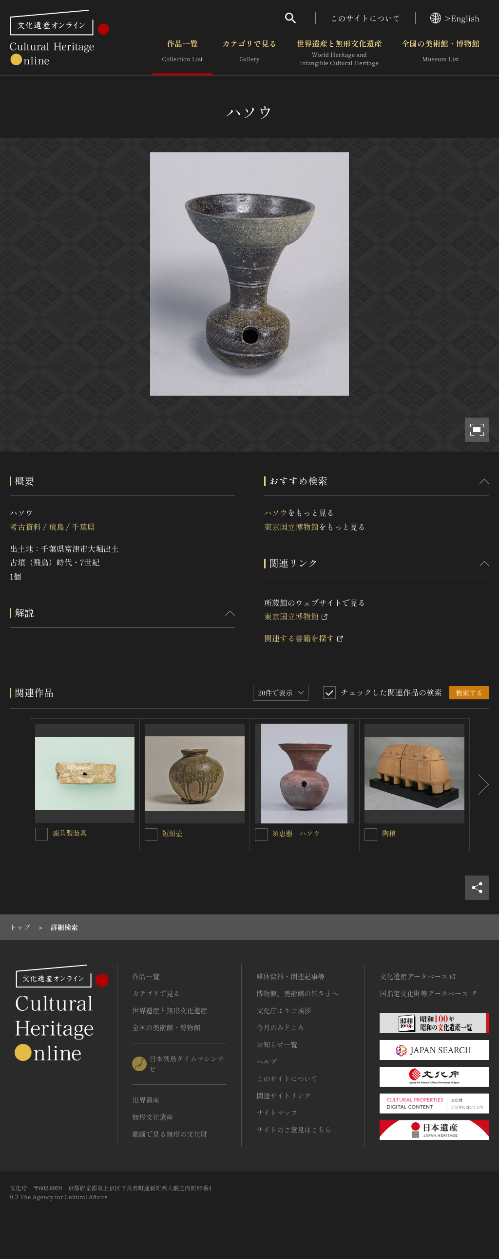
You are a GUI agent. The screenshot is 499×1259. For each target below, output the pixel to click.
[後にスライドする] (479, 784)
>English (455, 18)
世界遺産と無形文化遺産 (339, 53)
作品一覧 (182, 53)
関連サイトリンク (283, 1095)
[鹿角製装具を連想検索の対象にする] (41, 834)
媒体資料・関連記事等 (290, 976)
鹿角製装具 (70, 833)
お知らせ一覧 (276, 1044)
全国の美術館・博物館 (441, 53)
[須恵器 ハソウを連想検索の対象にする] (261, 834)
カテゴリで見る (249, 53)
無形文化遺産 (152, 1117)
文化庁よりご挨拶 (283, 1010)
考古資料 (25, 526)
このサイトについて (365, 18)
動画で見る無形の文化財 (169, 1134)
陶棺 (389, 833)
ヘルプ (266, 1061)
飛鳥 (56, 526)
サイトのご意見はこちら (293, 1129)
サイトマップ (276, 1112)
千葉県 (83, 526)
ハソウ (276, 512)
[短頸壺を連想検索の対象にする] (151, 834)
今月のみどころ (280, 1027)
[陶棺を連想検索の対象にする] (371, 834)
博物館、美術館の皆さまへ (297, 993)
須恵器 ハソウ (296, 833)
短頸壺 (172, 833)
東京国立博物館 (291, 526)
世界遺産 (145, 1100)
